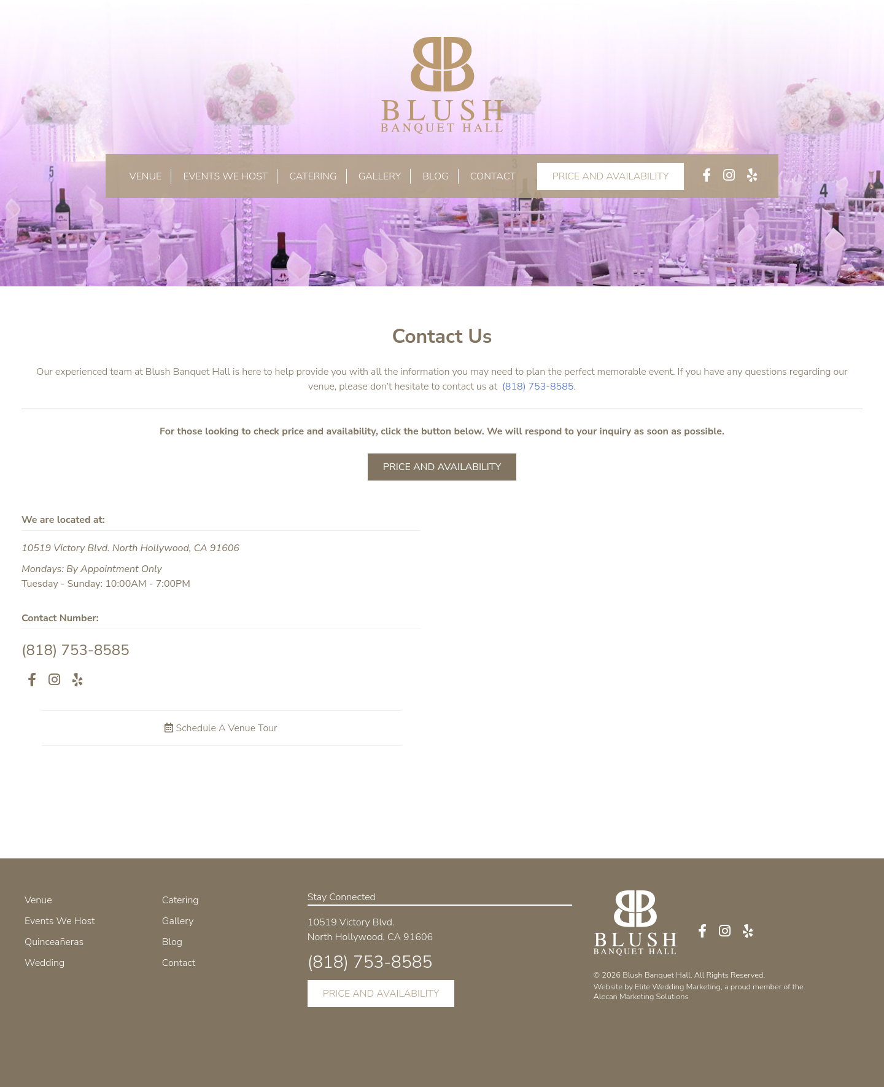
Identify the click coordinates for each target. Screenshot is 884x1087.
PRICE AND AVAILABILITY (610, 176)
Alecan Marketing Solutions (641, 996)
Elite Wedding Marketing (678, 986)
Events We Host (225, 176)
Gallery (380, 176)
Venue (146, 176)
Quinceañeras (54, 942)
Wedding (44, 963)
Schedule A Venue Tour (221, 728)
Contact (493, 176)
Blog (435, 176)
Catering (312, 176)
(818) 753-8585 (537, 386)
